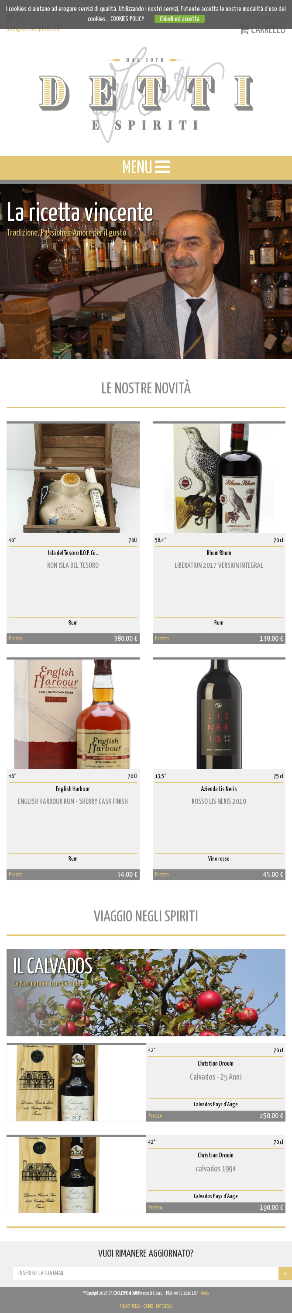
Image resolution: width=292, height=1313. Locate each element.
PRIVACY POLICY (130, 1306)
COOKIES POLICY (127, 19)
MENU (146, 167)
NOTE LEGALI (164, 1306)
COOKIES (148, 1306)
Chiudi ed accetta (179, 19)
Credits (205, 1293)
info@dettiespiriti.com (34, 28)
